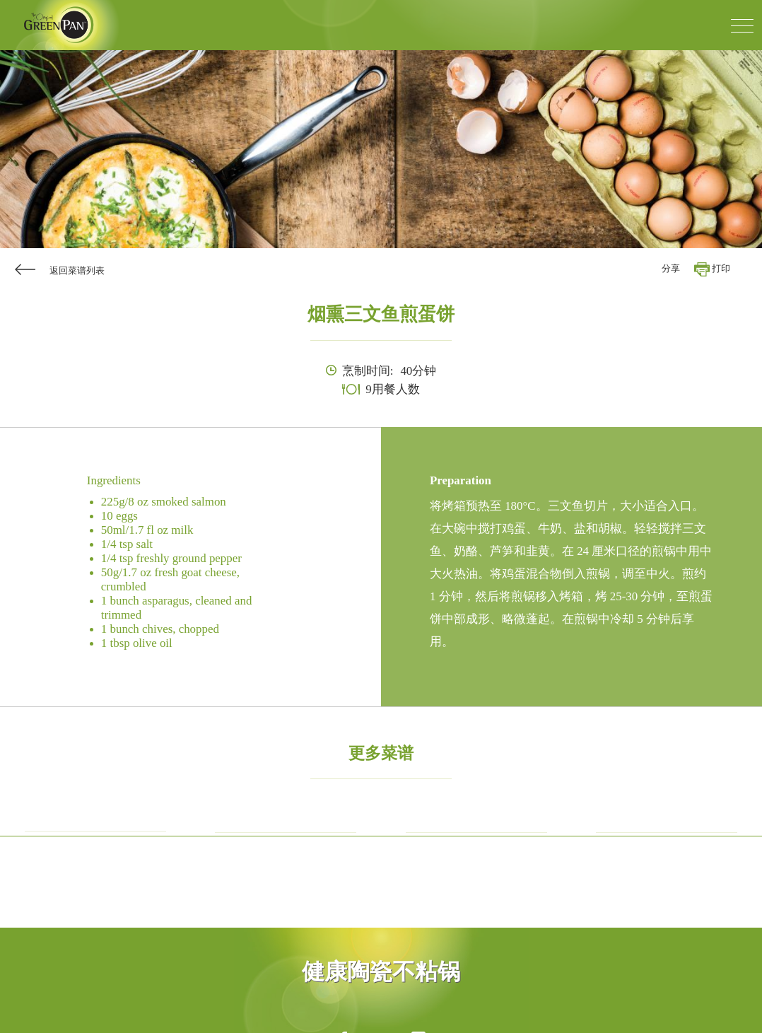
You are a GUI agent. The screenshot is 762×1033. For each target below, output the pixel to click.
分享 (671, 269)
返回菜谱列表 (77, 271)
